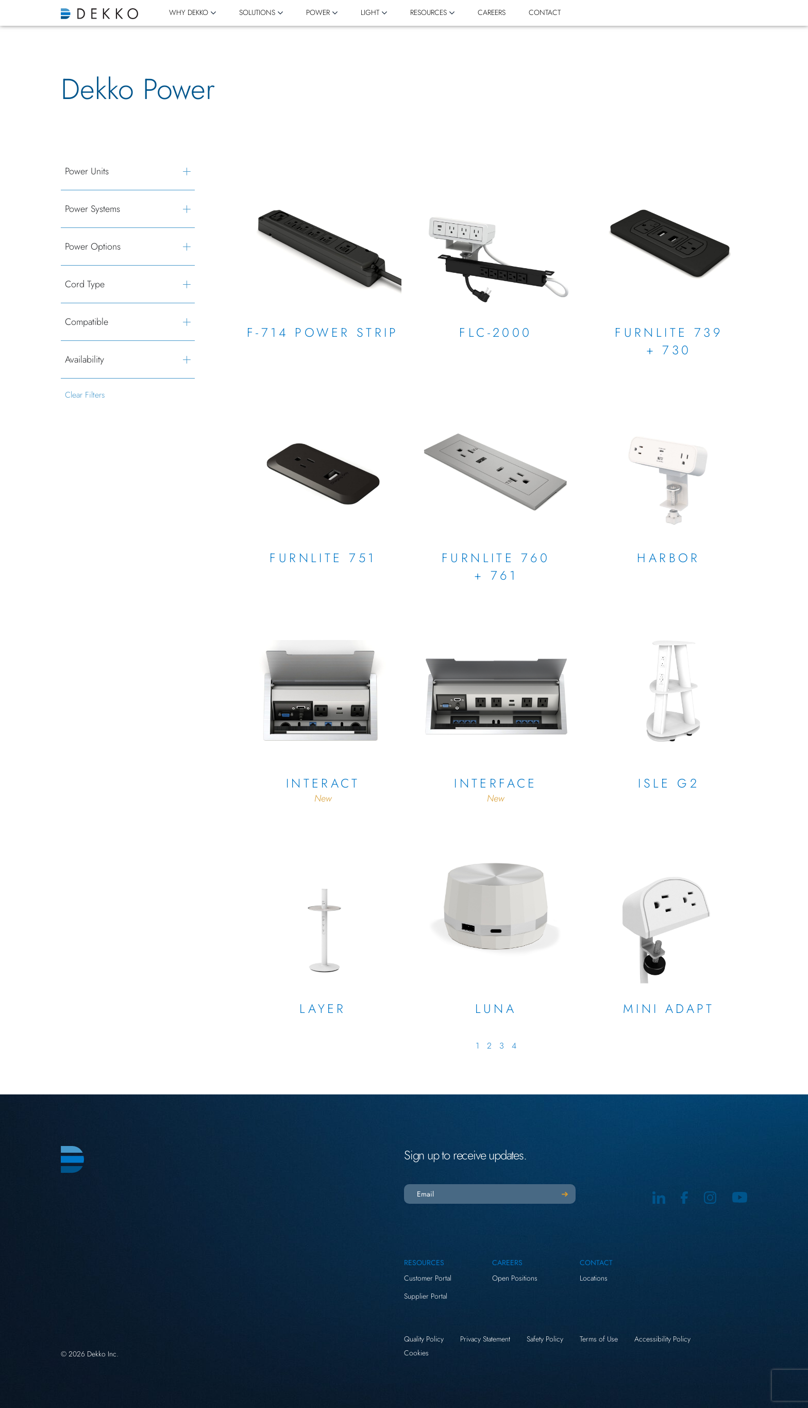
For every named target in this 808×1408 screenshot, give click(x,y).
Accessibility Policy (662, 1339)
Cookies (416, 1353)
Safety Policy (545, 1339)
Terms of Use (599, 1339)
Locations (594, 1278)
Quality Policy (424, 1339)
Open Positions (514, 1278)
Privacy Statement (485, 1339)
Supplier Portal (425, 1296)
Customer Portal (427, 1278)
